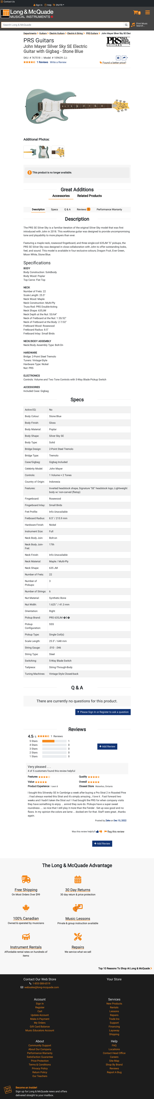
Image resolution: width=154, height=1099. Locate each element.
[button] (134, 7)
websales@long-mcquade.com (40, 955)
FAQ (114, 1013)
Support (114, 990)
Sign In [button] (127, 1)
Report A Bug (114, 1040)
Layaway (114, 998)
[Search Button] (126, 22)
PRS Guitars (92, 30)
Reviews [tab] (83, 206)
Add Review (107, 743)
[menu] (147, 7)
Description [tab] (38, 206)
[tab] (61, 193)
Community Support (39, 1013)
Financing (114, 994)
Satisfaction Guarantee (40, 1024)
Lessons (114, 979)
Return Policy (39, 1040)
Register (39, 975)
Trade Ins (114, 986)
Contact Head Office (114, 1021)
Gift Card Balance (40, 994)
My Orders (39, 990)
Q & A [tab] (67, 206)
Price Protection (40, 1028)
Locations (114, 1017)
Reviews (114, 1036)
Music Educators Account (39, 998)
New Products (114, 971)
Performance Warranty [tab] (109, 206)
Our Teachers (39, 1044)
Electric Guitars (56, 30)
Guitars (43, 30)
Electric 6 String (75, 30)
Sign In (40, 971)
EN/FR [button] (147, 1)
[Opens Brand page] (118, 38)
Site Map (114, 1028)
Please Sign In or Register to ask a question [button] (103, 708)
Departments (29, 30)
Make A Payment (39, 986)
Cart (40, 979)
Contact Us (8, 1)
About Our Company (39, 1017)
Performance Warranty (40, 1021)
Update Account (40, 983)
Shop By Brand (114, 1032)
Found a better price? (112, 59)
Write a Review (58, 59)
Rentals (114, 975)
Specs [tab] (54, 206)
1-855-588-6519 (39, 951)
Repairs (114, 983)
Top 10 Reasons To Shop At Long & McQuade (125, 936)
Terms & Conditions (40, 1032)
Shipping (114, 1002)
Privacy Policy (40, 1036)
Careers (114, 1024)
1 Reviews (42, 59)
